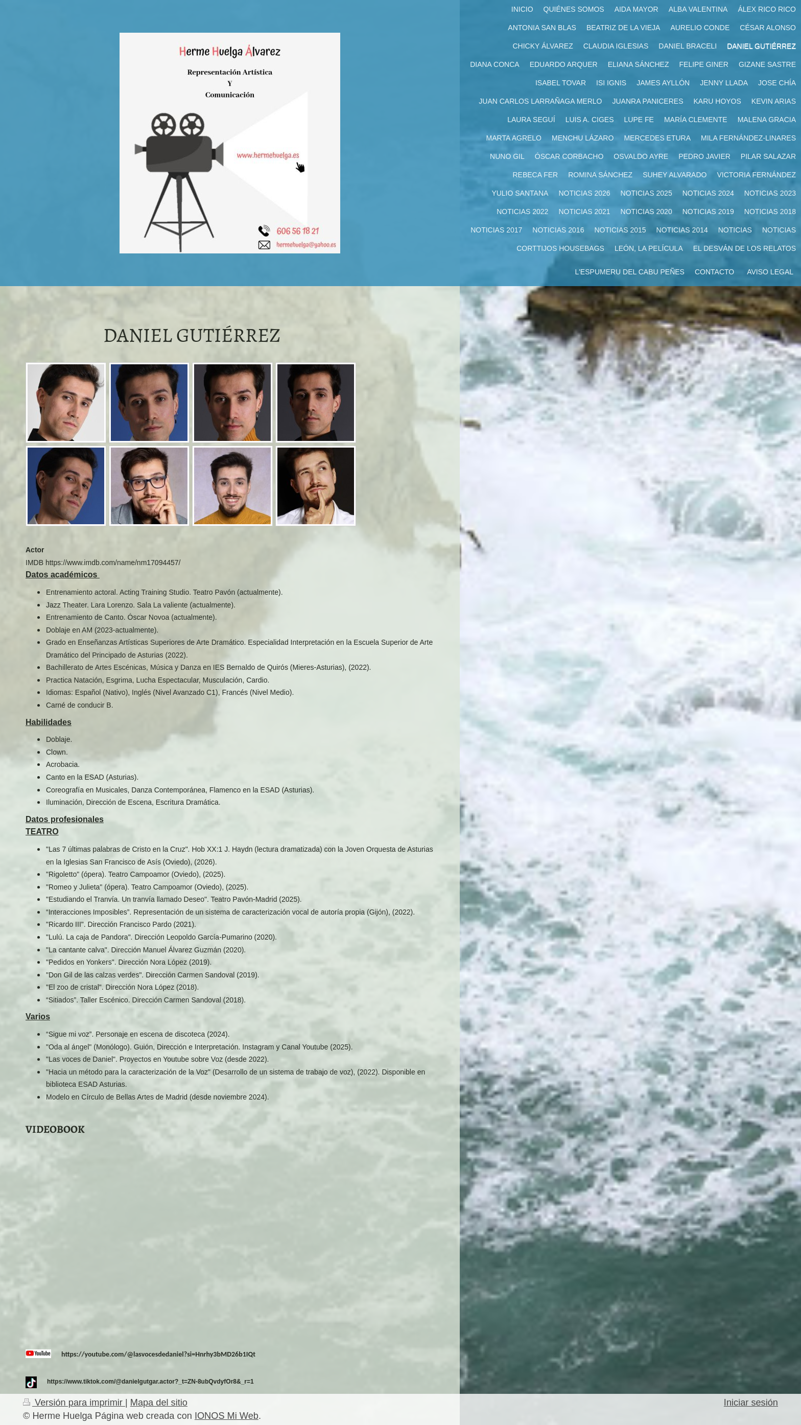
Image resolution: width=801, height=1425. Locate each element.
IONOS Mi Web (226, 1416)
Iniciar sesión (751, 1402)
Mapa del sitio (158, 1402)
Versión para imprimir (74, 1402)
